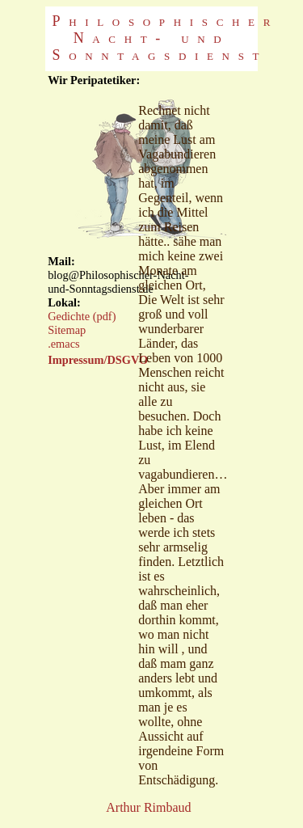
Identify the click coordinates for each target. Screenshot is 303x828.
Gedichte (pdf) (82, 316)
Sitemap (67, 329)
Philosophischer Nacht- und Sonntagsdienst (166, 38)
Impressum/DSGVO (98, 359)
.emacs (64, 343)
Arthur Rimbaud (148, 807)
